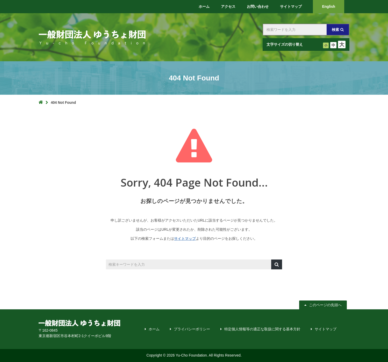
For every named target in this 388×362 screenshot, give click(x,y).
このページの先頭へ (325, 305)
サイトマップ (185, 238)
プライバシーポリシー (192, 329)
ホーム (154, 329)
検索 (335, 30)
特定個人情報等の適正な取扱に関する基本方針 (262, 329)
